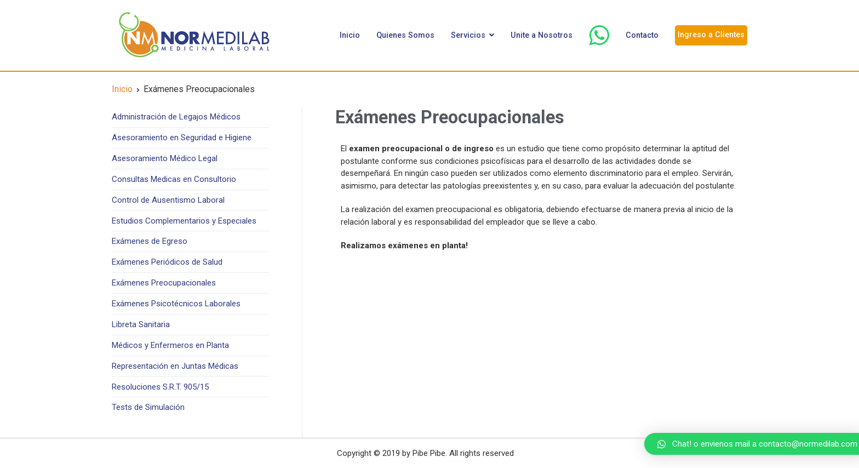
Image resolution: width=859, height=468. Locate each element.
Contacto (642, 35)
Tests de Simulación (148, 407)
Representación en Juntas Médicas (175, 366)
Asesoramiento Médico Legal (164, 158)
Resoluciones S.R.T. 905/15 (160, 387)
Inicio (350, 35)
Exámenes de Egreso (149, 241)
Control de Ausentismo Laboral (168, 200)
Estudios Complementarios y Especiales (184, 221)
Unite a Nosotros (541, 35)
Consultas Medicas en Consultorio (174, 179)
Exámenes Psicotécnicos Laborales (176, 304)
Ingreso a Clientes (711, 34)
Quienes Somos (405, 35)
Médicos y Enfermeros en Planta (170, 345)
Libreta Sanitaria (141, 324)
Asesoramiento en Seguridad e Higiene (181, 137)
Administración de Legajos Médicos (176, 117)
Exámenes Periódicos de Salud (167, 262)
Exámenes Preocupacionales (164, 283)
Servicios (468, 35)
